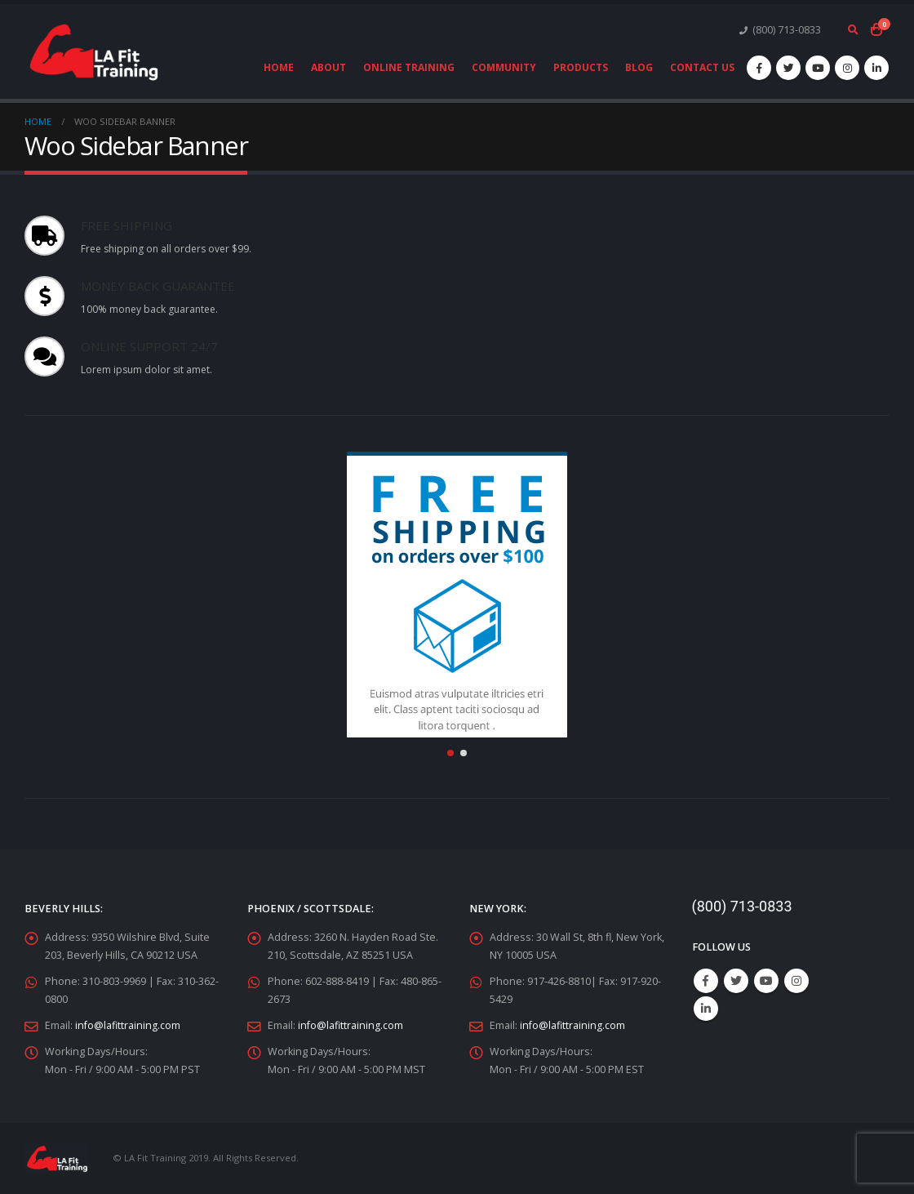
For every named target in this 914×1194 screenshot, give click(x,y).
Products (580, 67)
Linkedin (706, 1008)
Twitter (736, 981)
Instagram (796, 981)
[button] (450, 753)
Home (279, 67)
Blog (639, 67)
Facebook (706, 981)
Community (504, 67)
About (328, 67)
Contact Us (702, 67)
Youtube (766, 981)
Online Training (409, 67)
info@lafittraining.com (127, 1025)
